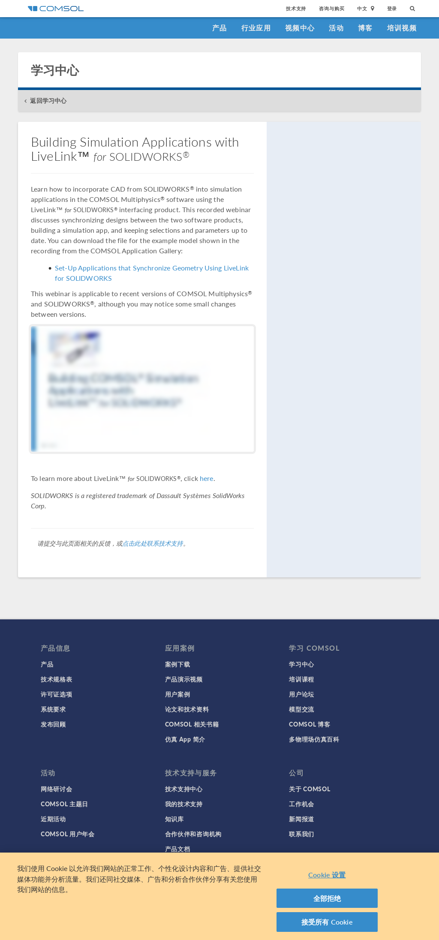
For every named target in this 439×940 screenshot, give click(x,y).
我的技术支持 (184, 803)
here (206, 478)
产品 (219, 28)
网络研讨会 (56, 788)
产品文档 (177, 848)
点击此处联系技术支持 (152, 543)
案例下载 (177, 664)
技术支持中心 (184, 788)
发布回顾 (53, 724)
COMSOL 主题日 (64, 803)
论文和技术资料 (187, 709)
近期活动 (53, 818)
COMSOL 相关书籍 (192, 724)
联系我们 (301, 833)
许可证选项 (56, 694)
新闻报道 (301, 818)
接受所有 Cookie (327, 924)
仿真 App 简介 (185, 739)
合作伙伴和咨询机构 (193, 833)
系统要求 (53, 709)
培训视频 (402, 28)
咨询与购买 (331, 8)
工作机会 (301, 803)
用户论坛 (301, 694)
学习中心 (301, 664)
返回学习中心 (48, 100)
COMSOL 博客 (309, 724)
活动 (336, 28)
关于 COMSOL (309, 788)
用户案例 (177, 694)
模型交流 (301, 709)
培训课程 (301, 679)
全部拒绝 (327, 900)
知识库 (174, 818)
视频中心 (300, 28)
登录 (392, 8)
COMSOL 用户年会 (68, 833)
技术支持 (296, 8)
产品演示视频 (184, 679)
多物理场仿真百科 (314, 739)
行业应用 (256, 28)
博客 (365, 28)
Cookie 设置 (327, 877)
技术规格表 (56, 679)
